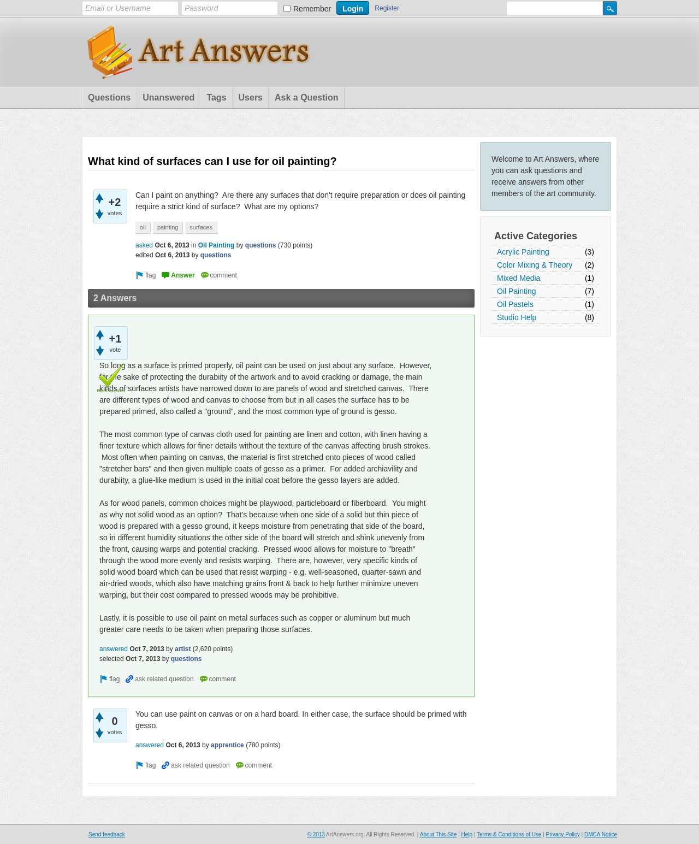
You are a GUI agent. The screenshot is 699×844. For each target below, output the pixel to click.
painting (168, 227)
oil (143, 227)
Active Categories (535, 236)
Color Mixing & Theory (534, 265)
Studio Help (516, 317)
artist (183, 649)
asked (144, 245)
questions (260, 245)
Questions (109, 97)
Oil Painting (516, 291)
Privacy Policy (563, 834)
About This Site (438, 834)
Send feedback (106, 834)
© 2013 (315, 834)
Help (466, 834)
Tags (216, 97)
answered (113, 649)
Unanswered (168, 97)
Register (387, 8)
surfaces (200, 227)
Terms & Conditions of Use (509, 834)
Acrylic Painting (523, 251)
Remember (312, 9)
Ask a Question (306, 97)
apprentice (227, 745)
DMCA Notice (600, 834)
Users (251, 97)
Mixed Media (518, 278)
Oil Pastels (515, 304)
